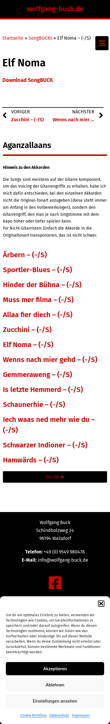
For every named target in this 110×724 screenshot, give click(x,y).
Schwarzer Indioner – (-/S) (45, 445)
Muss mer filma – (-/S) (38, 300)
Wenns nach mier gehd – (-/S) (50, 360)
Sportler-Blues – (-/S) (37, 270)
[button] (101, 604)
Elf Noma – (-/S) (28, 345)
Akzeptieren (55, 668)
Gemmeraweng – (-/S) (37, 375)
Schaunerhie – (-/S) (34, 404)
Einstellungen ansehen (55, 701)
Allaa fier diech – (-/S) (37, 315)
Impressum (80, 715)
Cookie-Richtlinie (33, 715)
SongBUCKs (40, 38)
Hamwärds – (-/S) (31, 460)
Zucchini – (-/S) (27, 330)
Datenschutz (59, 715)
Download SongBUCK (27, 80)
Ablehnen (55, 685)
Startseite (12, 38)
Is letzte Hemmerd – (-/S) (43, 389)
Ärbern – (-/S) (25, 255)
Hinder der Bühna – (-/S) (42, 285)
